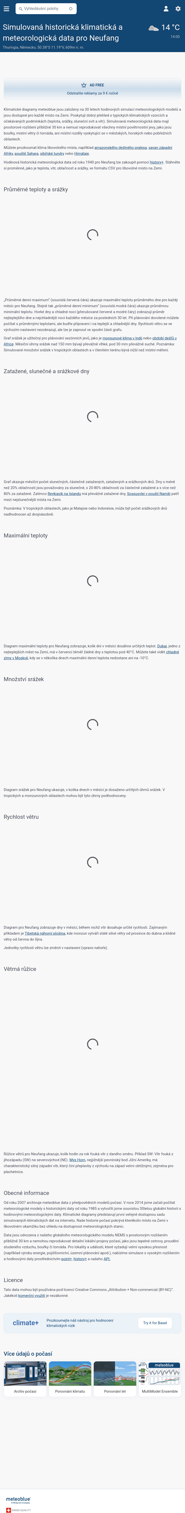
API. (107, 1259)
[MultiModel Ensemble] (160, 1379)
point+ (66, 1259)
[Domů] (18, 1500)
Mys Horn (77, 1160)
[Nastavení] (178, 8)
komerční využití (31, 1295)
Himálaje (81, 153)
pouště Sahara (26, 153)
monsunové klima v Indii (122, 338)
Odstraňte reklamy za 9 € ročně (92, 89)
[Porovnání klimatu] (70, 1379)
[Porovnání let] (115, 1379)
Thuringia (10, 47)
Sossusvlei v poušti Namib (149, 494)
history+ (156, 162)
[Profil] (166, 8)
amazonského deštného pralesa (120, 147)
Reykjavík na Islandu (64, 494)
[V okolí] (71, 8)
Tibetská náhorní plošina (45, 933)
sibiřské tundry (52, 153)
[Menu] (6, 9)
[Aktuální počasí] (165, 36)
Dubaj (162, 646)
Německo (28, 47)
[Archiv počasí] (25, 1379)
